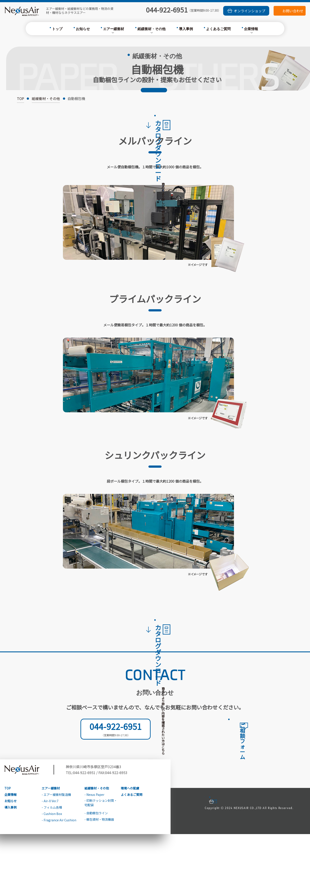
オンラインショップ (249, 10)
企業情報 (251, 29)
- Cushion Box (52, 851)
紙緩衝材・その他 (151, 29)
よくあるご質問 (218, 29)
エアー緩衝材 (113, 29)
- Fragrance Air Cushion (59, 857)
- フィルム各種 (52, 844)
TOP (20, 99)
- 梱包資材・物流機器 (99, 856)
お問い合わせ (292, 10)
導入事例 (186, 29)
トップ (57, 29)
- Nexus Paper (94, 832)
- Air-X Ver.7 (50, 838)
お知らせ (83, 29)
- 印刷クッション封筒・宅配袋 (100, 839)
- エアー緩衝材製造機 (56, 832)
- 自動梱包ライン (96, 850)
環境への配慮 (130, 825)
